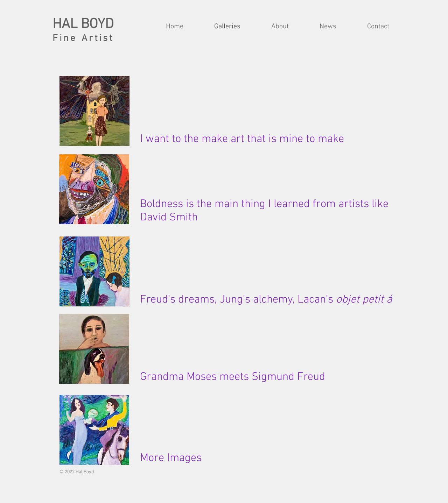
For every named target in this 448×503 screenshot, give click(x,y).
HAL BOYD (83, 24)
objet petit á (364, 299)
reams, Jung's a (221, 299)
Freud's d (162, 299)
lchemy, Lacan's (297, 299)
